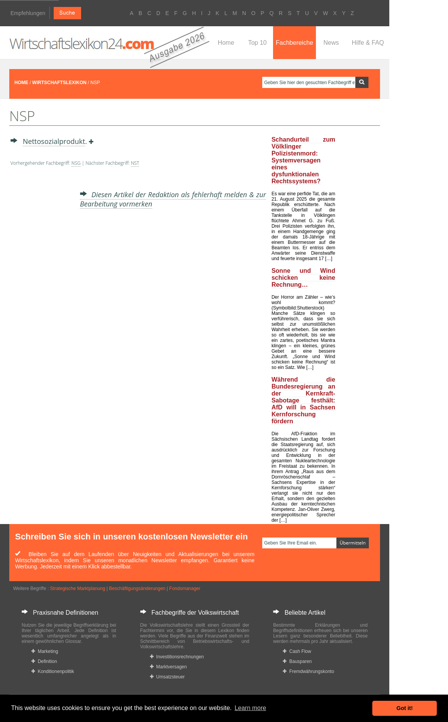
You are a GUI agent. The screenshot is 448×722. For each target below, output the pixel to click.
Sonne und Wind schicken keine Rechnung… (303, 277)
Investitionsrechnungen (177, 656)
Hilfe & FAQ (368, 42)
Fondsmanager (184, 588)
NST (135, 163)
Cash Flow (297, 651)
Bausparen (297, 661)
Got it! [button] (405, 708)
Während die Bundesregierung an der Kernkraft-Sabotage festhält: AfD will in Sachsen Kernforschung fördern (303, 400)
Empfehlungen (27, 13)
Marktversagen (168, 667)
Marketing (44, 651)
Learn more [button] (250, 708)
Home (226, 42)
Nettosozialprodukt (54, 141)
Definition (44, 661)
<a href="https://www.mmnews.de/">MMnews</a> (41, 292)
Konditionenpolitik (52, 671)
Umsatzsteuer (167, 677)
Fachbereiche (294, 42)
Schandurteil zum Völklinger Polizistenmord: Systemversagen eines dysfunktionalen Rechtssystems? (303, 160)
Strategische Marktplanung (77, 588)
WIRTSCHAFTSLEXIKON (59, 82)
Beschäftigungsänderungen (137, 588)
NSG (76, 163)
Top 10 (257, 42)
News (331, 42)
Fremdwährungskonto (308, 671)
